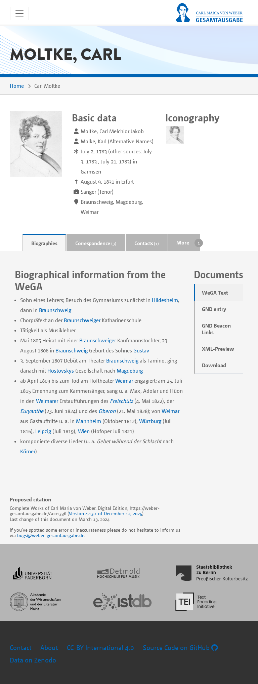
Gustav (141, 350)
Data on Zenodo (33, 660)
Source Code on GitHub (180, 647)
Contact (21, 647)
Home (17, 85)
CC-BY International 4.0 (100, 647)
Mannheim (88, 421)
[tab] (44, 243)
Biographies (44, 243)
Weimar (124, 380)
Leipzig (43, 431)
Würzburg (150, 421)
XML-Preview (218, 348)
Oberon (107, 411)
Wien (84, 431)
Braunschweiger (82, 320)
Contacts (146, 243)
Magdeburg (130, 370)
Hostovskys (60, 370)
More (182, 242)
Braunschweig (55, 310)
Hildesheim (165, 300)
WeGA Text (215, 292)
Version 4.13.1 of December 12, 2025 (105, 513)
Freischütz (121, 400)
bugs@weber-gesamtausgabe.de (50, 535)
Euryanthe (31, 411)
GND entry (214, 309)
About (49, 647)
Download (214, 365)
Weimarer (47, 400)
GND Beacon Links (216, 329)
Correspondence (95, 243)
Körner (27, 451)
